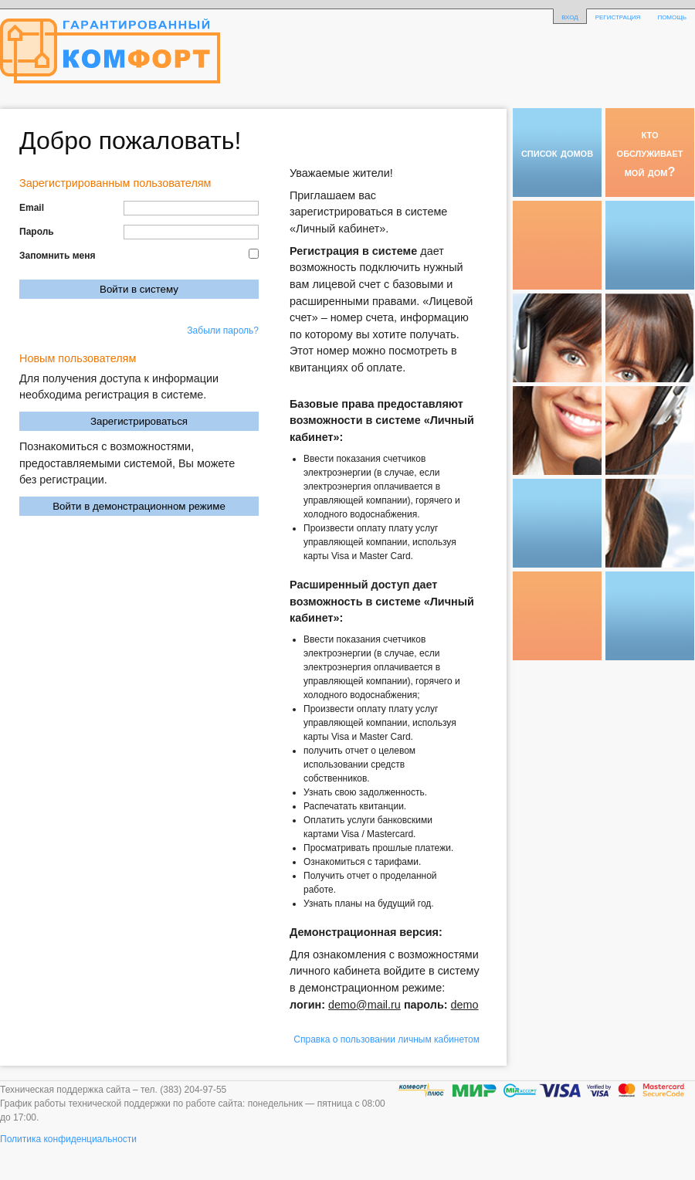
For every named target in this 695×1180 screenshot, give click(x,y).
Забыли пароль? (223, 330)
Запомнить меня (57, 255)
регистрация (618, 16)
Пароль (36, 231)
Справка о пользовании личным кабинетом (386, 1039)
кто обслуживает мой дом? (650, 152)
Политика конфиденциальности (68, 1139)
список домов (557, 152)
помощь (672, 16)
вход (569, 16)
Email (31, 207)
